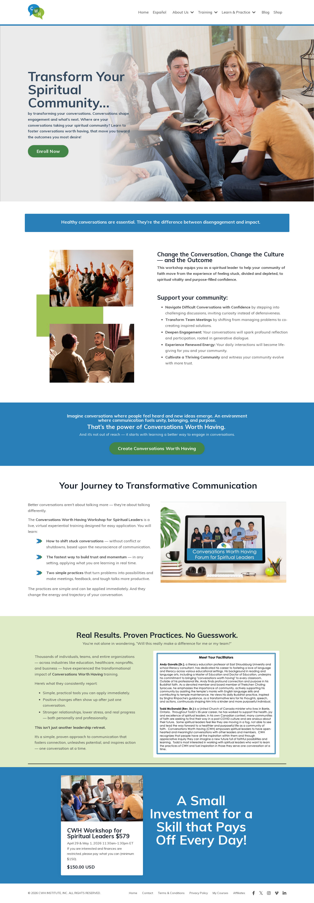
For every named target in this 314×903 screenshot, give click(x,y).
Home (143, 12)
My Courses (220, 893)
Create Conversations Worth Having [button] (157, 448)
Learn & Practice (239, 12)
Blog (265, 12)
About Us (183, 12)
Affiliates (239, 893)
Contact (147, 893)
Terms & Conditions (171, 893)
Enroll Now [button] (48, 151)
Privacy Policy (199, 893)
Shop (278, 12)
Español (159, 12)
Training (208, 12)
